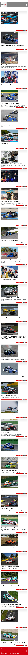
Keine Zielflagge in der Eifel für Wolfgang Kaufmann (11, 604)
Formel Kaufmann (4, 143)
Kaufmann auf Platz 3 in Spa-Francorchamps (10, 566)
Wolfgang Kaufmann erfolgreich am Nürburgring (10, 585)
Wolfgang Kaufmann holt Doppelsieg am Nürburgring (11, 163)
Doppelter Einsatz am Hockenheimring (9, 470)
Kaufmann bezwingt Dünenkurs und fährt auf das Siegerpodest (13, 376)
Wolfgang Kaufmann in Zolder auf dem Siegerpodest (11, 527)
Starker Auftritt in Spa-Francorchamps (8, 395)
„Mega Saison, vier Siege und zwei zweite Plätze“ (10, 103)
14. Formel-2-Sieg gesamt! (6, 64)
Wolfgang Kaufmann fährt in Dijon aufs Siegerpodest (11, 259)
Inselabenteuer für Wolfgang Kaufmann (9, 414)
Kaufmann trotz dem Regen (6, 357)
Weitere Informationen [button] (16, 653)
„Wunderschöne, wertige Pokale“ (7, 84)
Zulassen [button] (23, 651)
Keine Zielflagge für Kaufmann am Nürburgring (10, 317)
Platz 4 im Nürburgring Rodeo (7, 508)
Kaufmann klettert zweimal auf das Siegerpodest (10, 201)
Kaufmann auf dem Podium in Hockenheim (9, 240)
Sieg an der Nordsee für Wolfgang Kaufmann (10, 183)
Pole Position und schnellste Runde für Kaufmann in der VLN (13, 642)
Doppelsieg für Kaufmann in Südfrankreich (9, 279)
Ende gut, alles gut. (5, 432)
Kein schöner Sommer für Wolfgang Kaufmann (10, 547)
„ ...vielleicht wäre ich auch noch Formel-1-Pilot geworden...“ (12, 45)
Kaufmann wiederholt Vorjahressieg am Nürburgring (11, 297)
